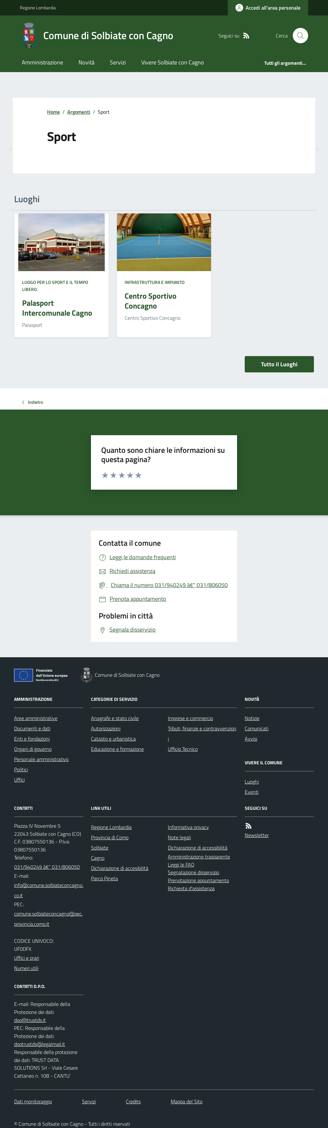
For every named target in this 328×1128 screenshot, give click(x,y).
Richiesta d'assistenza (191, 888)
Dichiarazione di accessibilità (197, 847)
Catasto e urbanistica (113, 738)
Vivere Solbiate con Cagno (172, 62)
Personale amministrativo (41, 759)
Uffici (19, 780)
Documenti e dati (32, 728)
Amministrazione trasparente (199, 856)
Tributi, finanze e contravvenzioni (202, 733)
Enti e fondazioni (32, 738)
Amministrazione (42, 62)
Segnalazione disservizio (193, 872)
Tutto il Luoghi (279, 364)
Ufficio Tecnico (183, 749)
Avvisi (251, 738)
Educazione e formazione (117, 749)
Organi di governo (33, 749)
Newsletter (257, 835)
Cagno (97, 858)
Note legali (179, 837)
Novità (86, 62)
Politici (21, 769)
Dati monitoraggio (33, 1101)
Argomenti (78, 112)
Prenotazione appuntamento (198, 880)
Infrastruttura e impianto (154, 282)
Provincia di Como (109, 837)
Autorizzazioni (105, 728)
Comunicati (256, 728)
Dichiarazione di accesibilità (119, 868)
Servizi (118, 62)
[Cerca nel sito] (298, 35)
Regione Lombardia (38, 7)
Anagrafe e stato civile (115, 718)
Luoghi (252, 781)
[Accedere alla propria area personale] (268, 7)
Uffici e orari (26, 958)
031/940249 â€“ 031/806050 (47, 867)
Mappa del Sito (186, 1101)
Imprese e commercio (190, 718)
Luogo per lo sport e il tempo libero (55, 286)
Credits (133, 1101)
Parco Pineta (104, 878)
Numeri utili (26, 968)
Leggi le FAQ (181, 864)
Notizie (252, 718)
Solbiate (99, 847)
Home (53, 112)
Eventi (251, 792)
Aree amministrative (35, 718)
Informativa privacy (188, 827)
